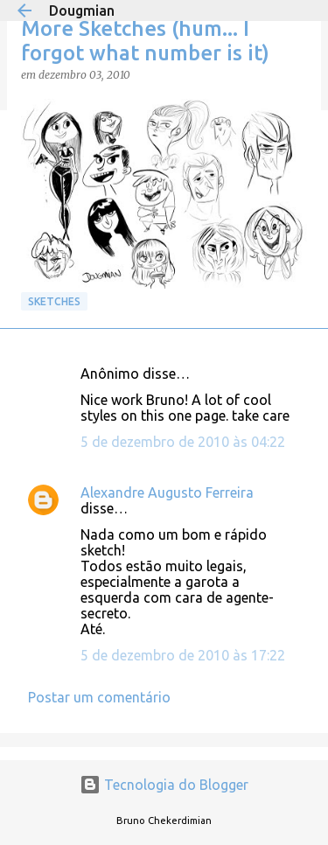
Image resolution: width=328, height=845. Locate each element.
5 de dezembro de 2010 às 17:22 (182, 655)
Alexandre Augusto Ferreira (167, 492)
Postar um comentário (99, 697)
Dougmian (82, 10)
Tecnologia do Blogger (164, 785)
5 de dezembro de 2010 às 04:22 (182, 442)
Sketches (54, 301)
